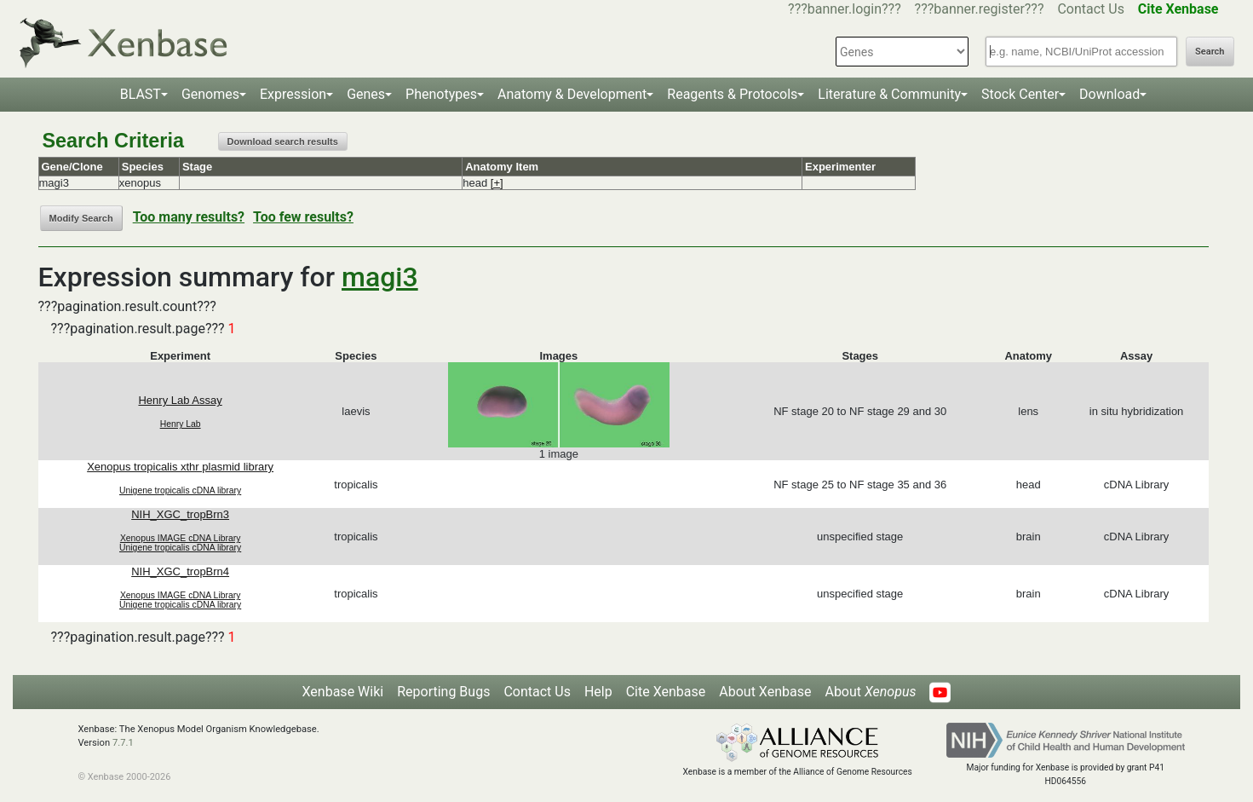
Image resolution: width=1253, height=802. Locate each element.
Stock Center (1020, 94)
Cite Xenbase (666, 692)
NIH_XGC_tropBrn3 (180, 514)
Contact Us (1090, 9)
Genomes (210, 94)
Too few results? (303, 217)
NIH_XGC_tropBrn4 (180, 571)
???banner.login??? (844, 9)
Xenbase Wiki (343, 692)
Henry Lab (180, 424)
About (870, 692)
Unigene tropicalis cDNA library (180, 490)
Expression (293, 94)
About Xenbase (765, 692)
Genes (366, 94)
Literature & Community (889, 94)
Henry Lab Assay (179, 400)
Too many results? (188, 217)
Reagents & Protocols (732, 94)
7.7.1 (123, 742)
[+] (497, 182)
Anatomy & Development (572, 94)
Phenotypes (441, 94)
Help (598, 692)
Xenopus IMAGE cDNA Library (180, 538)
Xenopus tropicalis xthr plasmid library (180, 466)
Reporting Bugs (443, 692)
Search (1209, 51)
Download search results (282, 141)
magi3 (380, 277)
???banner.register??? (979, 9)
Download (1109, 94)
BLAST (140, 94)
